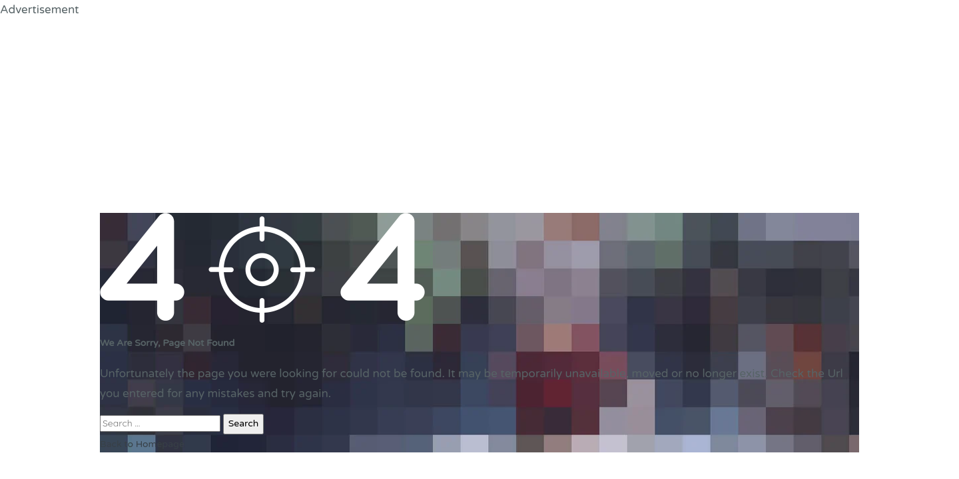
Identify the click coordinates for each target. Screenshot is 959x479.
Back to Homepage (142, 444)
